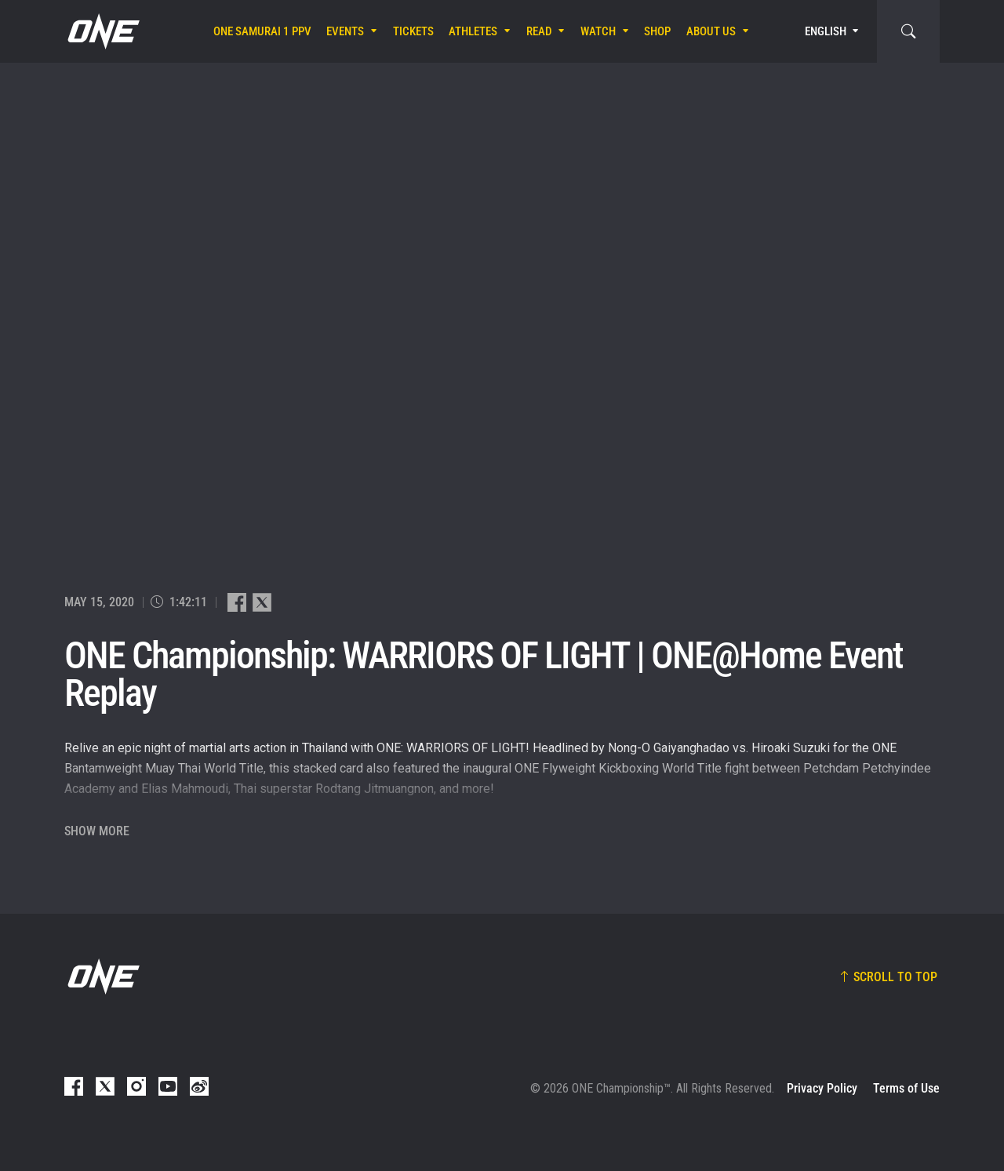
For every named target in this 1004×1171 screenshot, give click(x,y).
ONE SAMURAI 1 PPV (262, 31)
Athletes (473, 31)
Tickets (413, 31)
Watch (598, 31)
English (825, 31)
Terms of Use (906, 1088)
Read (539, 31)
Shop (657, 31)
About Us (711, 31)
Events (345, 31)
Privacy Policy (822, 1088)
